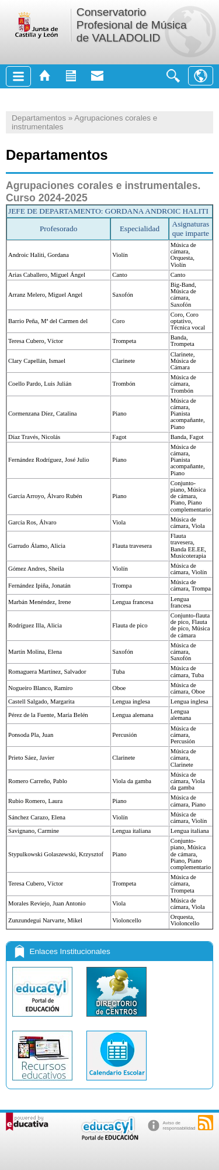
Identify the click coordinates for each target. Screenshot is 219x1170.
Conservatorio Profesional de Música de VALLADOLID (132, 25)
